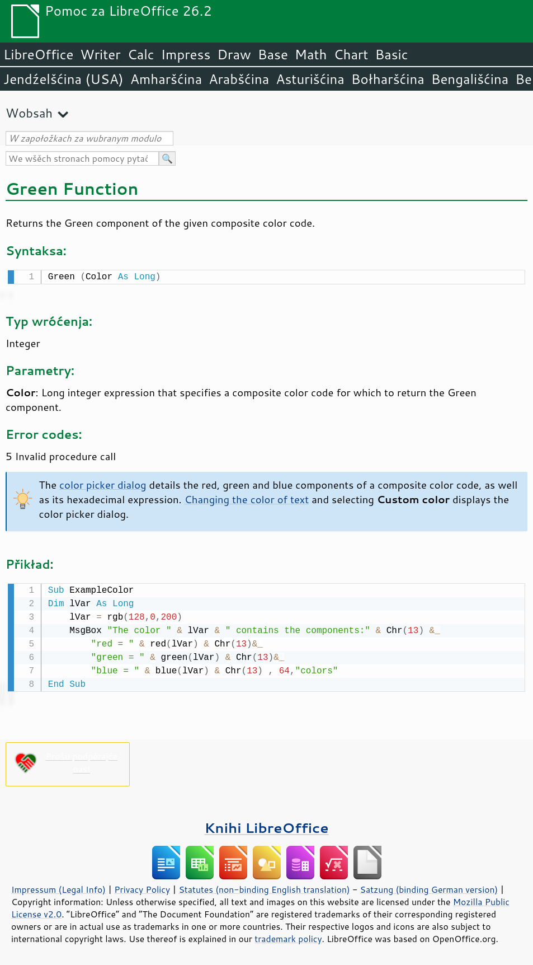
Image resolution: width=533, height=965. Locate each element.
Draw (234, 54)
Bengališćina (470, 78)
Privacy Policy (142, 887)
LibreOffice (38, 54)
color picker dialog (103, 483)
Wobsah (29, 112)
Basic (391, 54)
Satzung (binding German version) (429, 887)
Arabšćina (239, 78)
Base (273, 54)
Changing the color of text (247, 498)
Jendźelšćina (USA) (63, 78)
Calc (141, 54)
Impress (186, 54)
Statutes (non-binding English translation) (264, 887)
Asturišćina (310, 78)
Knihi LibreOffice (266, 825)
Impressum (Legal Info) (58, 887)
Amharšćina (166, 78)
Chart (350, 54)
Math (311, 54)
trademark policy (288, 936)
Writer (100, 54)
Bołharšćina (387, 78)
